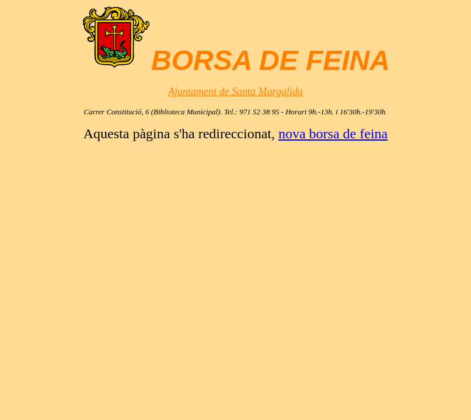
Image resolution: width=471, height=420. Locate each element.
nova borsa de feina (333, 133)
